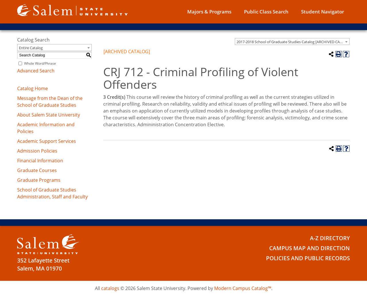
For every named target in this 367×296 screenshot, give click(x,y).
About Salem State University (48, 115)
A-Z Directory (330, 238)
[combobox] (292, 41)
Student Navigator (322, 11)
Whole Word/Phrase (40, 63)
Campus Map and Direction (309, 248)
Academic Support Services (46, 141)
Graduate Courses (37, 170)
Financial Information (40, 160)
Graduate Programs (38, 180)
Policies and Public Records (308, 258)
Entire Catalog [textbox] (31, 47)
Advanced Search (35, 71)
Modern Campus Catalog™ (242, 288)
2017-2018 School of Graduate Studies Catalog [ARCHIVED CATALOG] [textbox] (293, 41)
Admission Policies (37, 151)
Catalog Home (32, 88)
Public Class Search (266, 11)
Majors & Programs (209, 11)
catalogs (110, 288)
